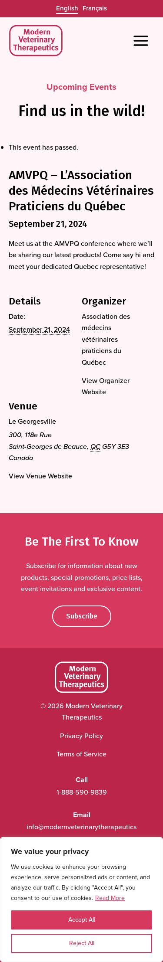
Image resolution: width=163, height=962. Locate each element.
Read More (110, 898)
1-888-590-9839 (82, 792)
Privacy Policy (81, 736)
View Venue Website (40, 476)
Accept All (81, 919)
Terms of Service (81, 754)
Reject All (81, 943)
